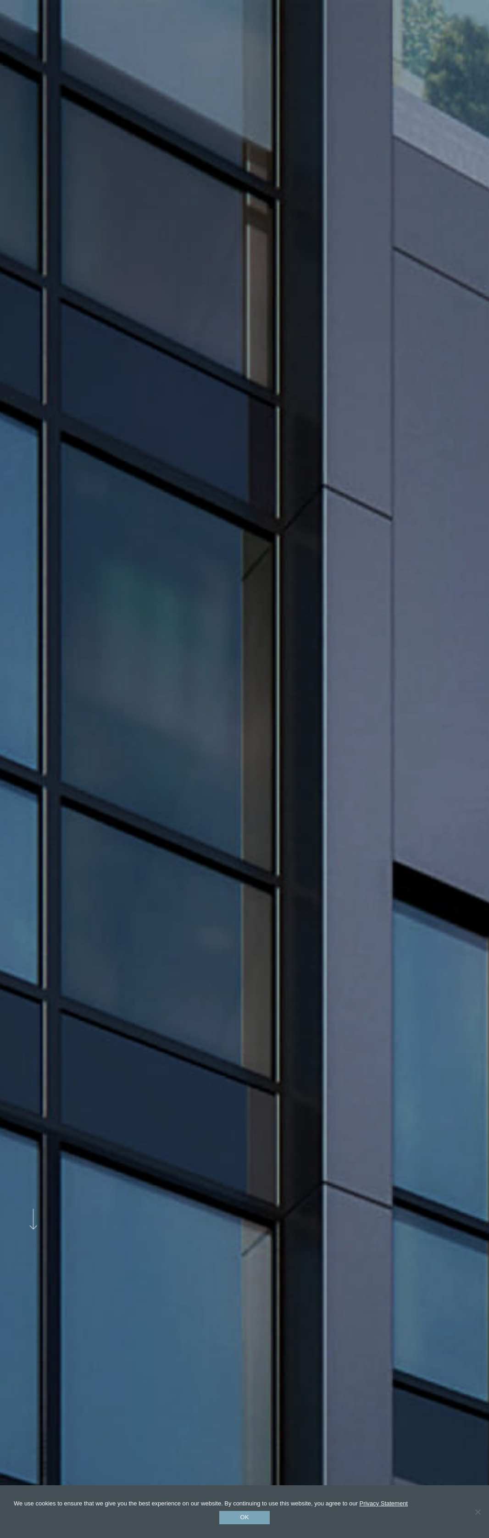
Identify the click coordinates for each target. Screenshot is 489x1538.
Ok (244, 1517)
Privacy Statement (383, 1503)
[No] (477, 1511)
